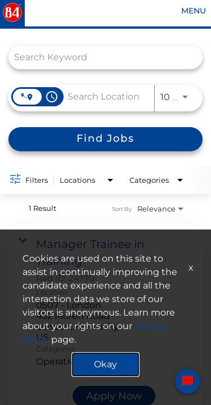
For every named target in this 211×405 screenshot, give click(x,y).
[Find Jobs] (105, 139)
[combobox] (100, 57)
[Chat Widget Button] (187, 383)
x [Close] (191, 267)
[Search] (105, 139)
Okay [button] (105, 364)
